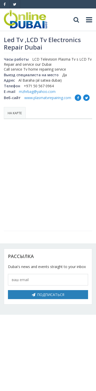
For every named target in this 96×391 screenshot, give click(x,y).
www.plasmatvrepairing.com (47, 97)
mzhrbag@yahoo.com (37, 91)
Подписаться (48, 294)
